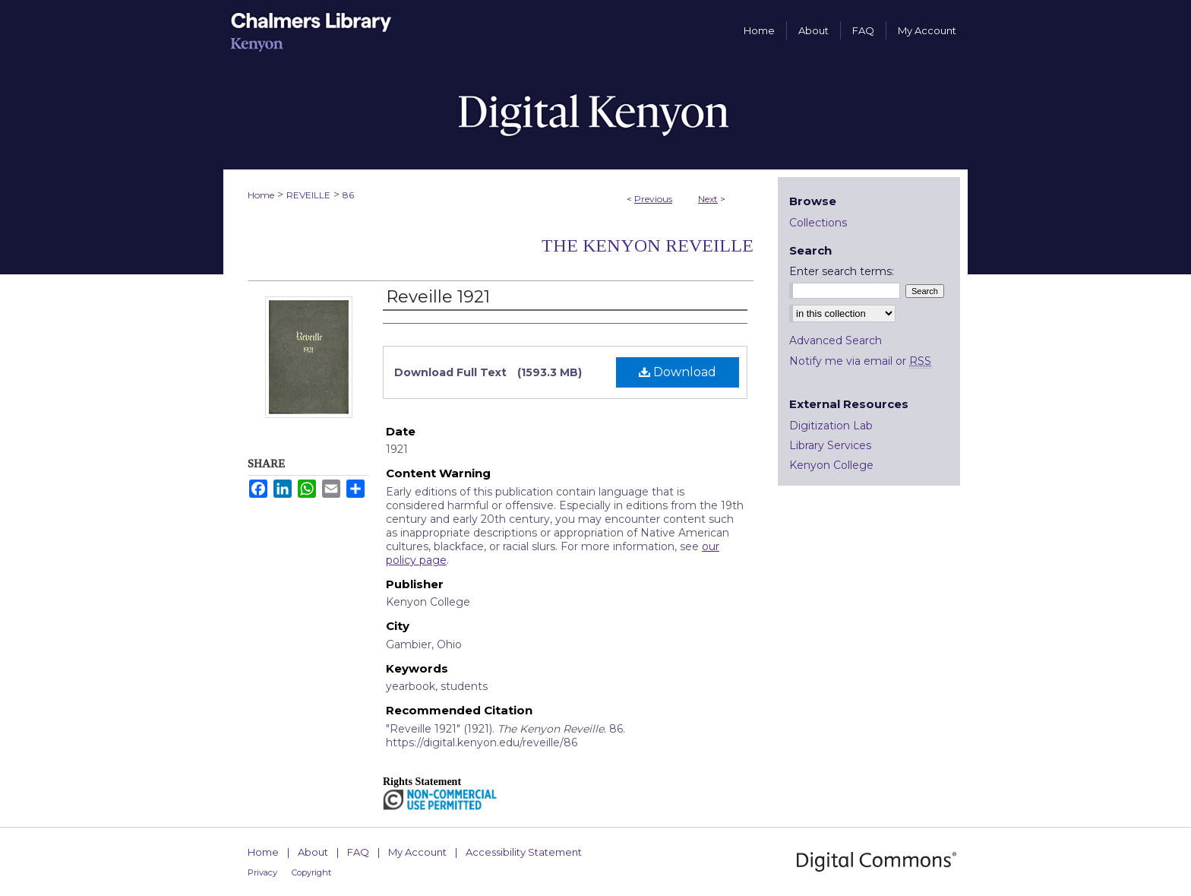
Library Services (830, 445)
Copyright (311, 872)
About (313, 852)
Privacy (262, 872)
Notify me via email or (860, 361)
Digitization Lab (831, 425)
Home (261, 195)
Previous (653, 198)
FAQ (358, 852)
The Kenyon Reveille (647, 245)
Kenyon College (831, 465)
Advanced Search (835, 340)
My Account (417, 852)
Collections (818, 223)
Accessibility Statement (524, 852)
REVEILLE (308, 195)
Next (708, 198)
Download (677, 372)
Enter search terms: (841, 271)
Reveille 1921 (438, 297)
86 (348, 195)
